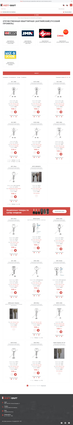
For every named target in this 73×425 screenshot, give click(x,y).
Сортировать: (5, 76)
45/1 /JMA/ (13, 81)
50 (67, 76)
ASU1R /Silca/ (14, 342)
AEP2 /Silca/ (14, 218)
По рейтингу (23, 76)
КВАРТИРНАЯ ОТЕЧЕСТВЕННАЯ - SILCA (45, 41)
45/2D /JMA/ (36, 121)
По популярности (12, 76)
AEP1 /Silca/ (14, 166)
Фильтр (37, 72)
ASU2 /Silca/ (36, 342)
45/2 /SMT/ (13, 121)
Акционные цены (59, 211)
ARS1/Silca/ (36, 302)
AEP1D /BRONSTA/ (36, 166)
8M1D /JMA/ (59, 121)
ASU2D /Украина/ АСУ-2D (59, 342)
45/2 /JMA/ (59, 81)
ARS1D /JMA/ (59, 302)
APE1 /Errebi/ (59, 260)
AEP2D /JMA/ (59, 218)
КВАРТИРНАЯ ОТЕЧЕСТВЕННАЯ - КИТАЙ (62, 41)
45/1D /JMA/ (36, 81)
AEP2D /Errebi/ (36, 218)
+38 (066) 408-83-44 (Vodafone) (9, 11)
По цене (18, 76)
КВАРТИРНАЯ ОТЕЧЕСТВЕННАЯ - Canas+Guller (10, 41)
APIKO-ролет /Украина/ (13, 302)
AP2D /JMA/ (36, 260)
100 (69, 76)
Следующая (43, 385)
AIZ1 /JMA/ (13, 260)
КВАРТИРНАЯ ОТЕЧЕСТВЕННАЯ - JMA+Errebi (27, 41)
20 (65, 76)
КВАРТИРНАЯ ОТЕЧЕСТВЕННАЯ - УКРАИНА (10, 63)
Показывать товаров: (60, 76)
